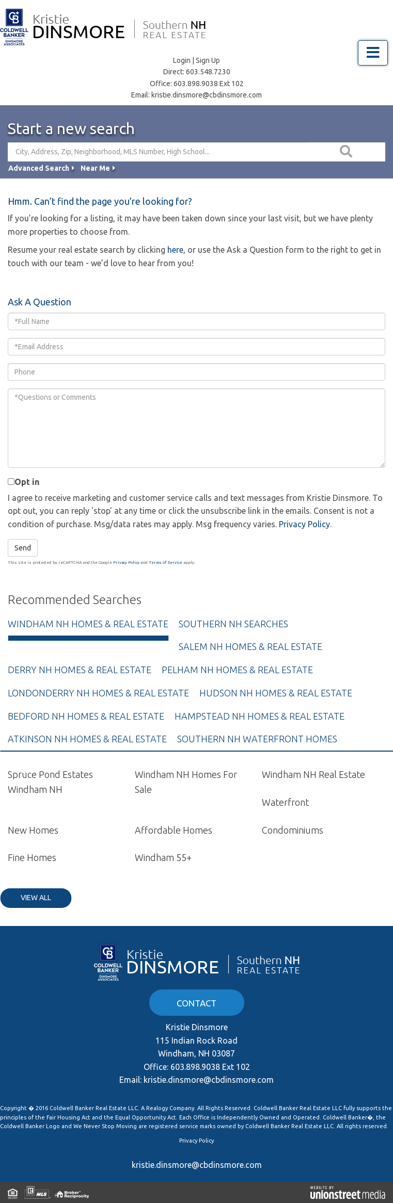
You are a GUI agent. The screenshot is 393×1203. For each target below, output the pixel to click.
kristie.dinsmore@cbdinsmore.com (206, 95)
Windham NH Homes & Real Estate (88, 624)
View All (36, 897)
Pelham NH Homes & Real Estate (237, 669)
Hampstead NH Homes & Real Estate (259, 716)
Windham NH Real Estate (313, 774)
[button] (347, 151)
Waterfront (285, 802)
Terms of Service (165, 562)
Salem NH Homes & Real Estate (250, 646)
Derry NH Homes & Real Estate (79, 669)
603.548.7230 (208, 72)
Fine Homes (32, 857)
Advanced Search (38, 168)
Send (22, 548)
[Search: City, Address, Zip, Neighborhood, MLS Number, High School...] (159, 151)
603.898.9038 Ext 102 (209, 83)
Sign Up (208, 60)
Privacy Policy (304, 524)
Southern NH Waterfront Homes (257, 739)
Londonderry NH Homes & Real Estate (98, 693)
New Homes (33, 830)
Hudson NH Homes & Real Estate (275, 693)
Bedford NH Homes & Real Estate (86, 716)
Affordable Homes (173, 830)
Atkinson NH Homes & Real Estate (87, 739)
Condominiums (292, 830)
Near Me (95, 168)
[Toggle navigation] (373, 53)
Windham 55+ (163, 857)
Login (182, 60)
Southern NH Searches (233, 624)
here (175, 249)
